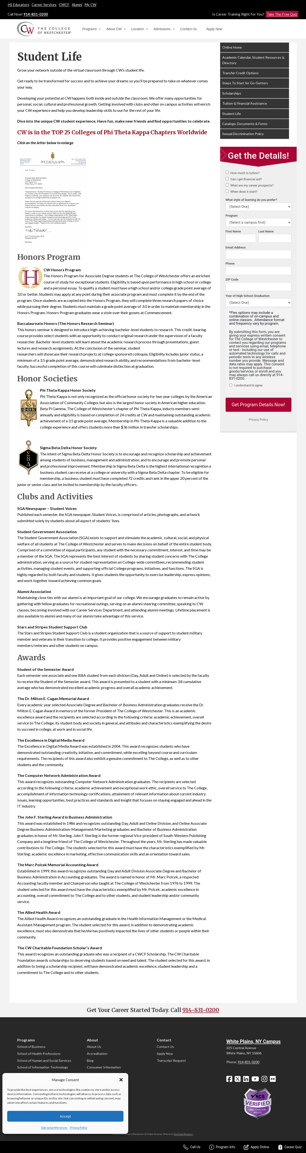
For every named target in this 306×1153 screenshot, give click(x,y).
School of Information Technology (42, 1067)
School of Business (31, 1047)
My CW (90, 4)
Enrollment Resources (183, 1134)
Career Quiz (290, 1147)
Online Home (232, 47)
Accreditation (97, 1053)
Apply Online (256, 1147)
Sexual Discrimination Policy (243, 134)
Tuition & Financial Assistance (244, 103)
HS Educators (18, 4)
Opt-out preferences (54, 1127)
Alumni (77, 4)
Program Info (222, 1147)
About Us (94, 1047)
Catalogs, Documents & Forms (244, 124)
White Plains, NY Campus (253, 1041)
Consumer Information (104, 1067)
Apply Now (214, 29)
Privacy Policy (78, 1127)
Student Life (231, 114)
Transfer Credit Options (240, 73)
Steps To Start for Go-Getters (245, 83)
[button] (121, 1079)
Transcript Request (171, 1060)
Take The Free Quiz (282, 14)
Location (137, 29)
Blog (90, 1060)
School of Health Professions (39, 1053)
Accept (65, 1116)
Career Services (44, 4)
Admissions (162, 29)
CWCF (64, 4)
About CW (114, 29)
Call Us (191, 1147)
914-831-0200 (35, 14)
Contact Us (188, 29)
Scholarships (231, 93)
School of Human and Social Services (44, 1060)
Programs (89, 29)
